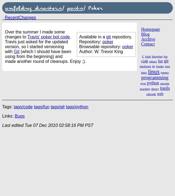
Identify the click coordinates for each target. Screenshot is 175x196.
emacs (153, 61)
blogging (157, 56)
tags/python (77, 107)
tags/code (23, 107)
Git (16, 51)
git (166, 61)
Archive (148, 39)
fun (160, 61)
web (160, 94)
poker (107, 41)
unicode (151, 94)
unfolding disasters (33, 8)
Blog (145, 34)
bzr (166, 56)
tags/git (58, 107)
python (153, 83)
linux (154, 71)
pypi (143, 83)
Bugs (19, 116)
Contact (148, 44)
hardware (145, 66)
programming (154, 77)
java (167, 66)
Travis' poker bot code (48, 37)
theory (155, 88)
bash (148, 56)
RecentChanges (20, 17)
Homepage (150, 29)
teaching (145, 88)
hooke (160, 66)
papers (165, 72)
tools (165, 88)
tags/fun (42, 107)
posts (75, 8)
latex (144, 72)
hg (153, 66)
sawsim (164, 83)
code (144, 61)
